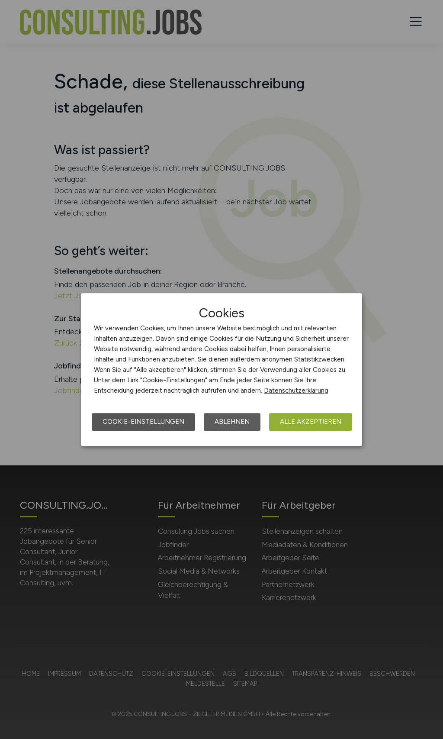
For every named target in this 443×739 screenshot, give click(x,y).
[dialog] (221, 369)
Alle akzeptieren (310, 422)
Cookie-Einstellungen (143, 422)
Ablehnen (232, 422)
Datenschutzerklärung (296, 390)
